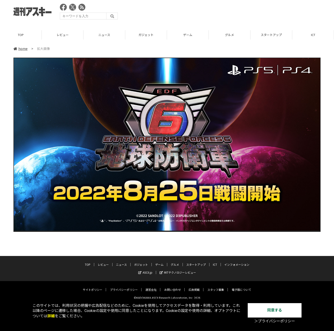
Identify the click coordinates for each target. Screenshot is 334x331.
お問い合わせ (172, 286)
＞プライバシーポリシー (274, 321)
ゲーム (187, 35)
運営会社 (151, 286)
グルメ (229, 35)
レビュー (63, 35)
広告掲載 (194, 286)
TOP (21, 35)
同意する (274, 310)
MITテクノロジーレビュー (178, 269)
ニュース (104, 35)
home (20, 48)
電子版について (241, 286)
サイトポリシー (92, 286)
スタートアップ (271, 35)
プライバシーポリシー (124, 286)
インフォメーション (236, 261)
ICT (313, 35)
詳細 (51, 316)
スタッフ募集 (215, 286)
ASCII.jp (145, 269)
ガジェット (146, 35)
